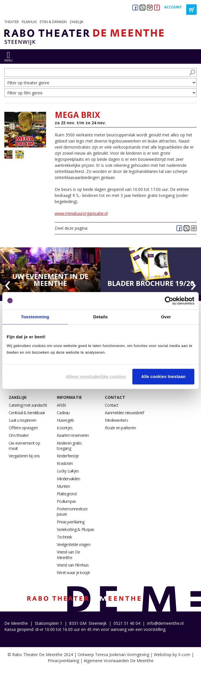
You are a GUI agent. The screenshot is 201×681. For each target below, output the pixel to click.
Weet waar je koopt (73, 572)
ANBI (61, 405)
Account (173, 7)
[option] (50, 271)
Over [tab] (166, 316)
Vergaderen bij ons (24, 456)
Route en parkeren (120, 427)
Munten (63, 486)
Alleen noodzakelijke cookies (96, 376)
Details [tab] (100, 316)
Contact (115, 397)
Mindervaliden (68, 478)
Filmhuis (29, 21)
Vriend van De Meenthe (68, 554)
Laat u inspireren (22, 420)
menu (8, 60)
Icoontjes (64, 427)
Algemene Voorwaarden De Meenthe (119, 660)
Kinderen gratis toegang (69, 445)
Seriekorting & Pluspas (75, 529)
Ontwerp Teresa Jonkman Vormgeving (113, 654)
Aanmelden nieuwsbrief (124, 412)
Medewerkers (116, 420)
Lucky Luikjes (68, 471)
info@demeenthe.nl (165, 623)
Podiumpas (66, 501)
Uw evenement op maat (24, 445)
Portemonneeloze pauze (72, 511)
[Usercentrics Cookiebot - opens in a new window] (169, 300)
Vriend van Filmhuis (73, 565)
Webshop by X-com (172, 654)
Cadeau (63, 412)
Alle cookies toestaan (163, 376)
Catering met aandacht (28, 405)
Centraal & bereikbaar (27, 412)
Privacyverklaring (70, 522)
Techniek (64, 537)
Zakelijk (76, 21)
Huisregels (65, 420)
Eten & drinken (53, 21)
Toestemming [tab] (35, 316)
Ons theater (19, 435)
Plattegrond (66, 493)
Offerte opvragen (23, 427)
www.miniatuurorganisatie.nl (81, 213)
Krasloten (65, 463)
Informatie (69, 397)
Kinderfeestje (68, 456)
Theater (11, 21)
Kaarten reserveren (73, 435)
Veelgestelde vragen (73, 544)
